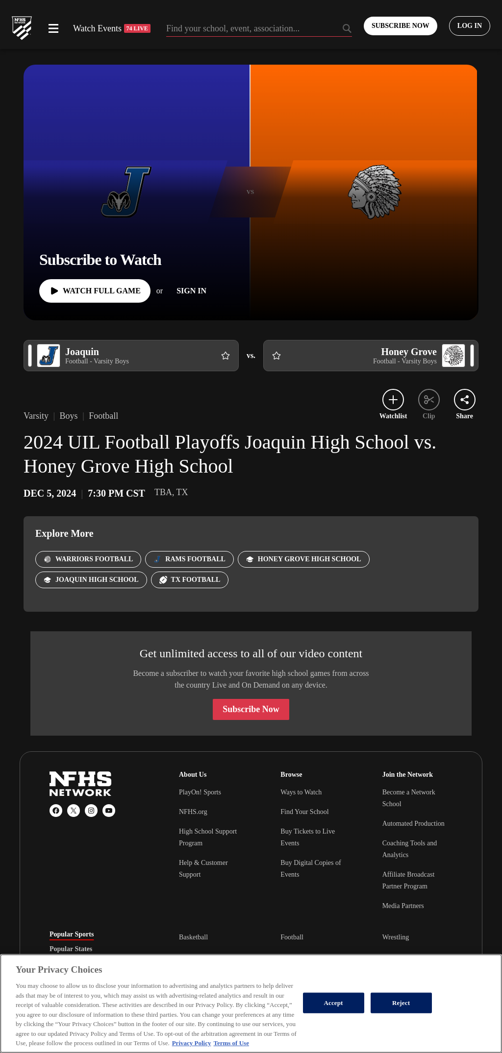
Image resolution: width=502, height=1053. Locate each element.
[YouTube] (108, 810)
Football (291, 937)
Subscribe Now (251, 709)
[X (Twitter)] (73, 810)
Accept (333, 1002)
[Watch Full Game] (95, 291)
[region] (251, 1003)
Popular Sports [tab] (72, 934)
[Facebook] (56, 810)
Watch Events (112, 28)
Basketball (193, 937)
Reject (401, 1002)
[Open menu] (53, 28)
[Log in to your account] (469, 26)
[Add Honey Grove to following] (276, 355)
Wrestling (395, 937)
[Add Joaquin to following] (225, 355)
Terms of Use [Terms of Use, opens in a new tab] (231, 1043)
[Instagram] (91, 810)
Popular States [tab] (71, 949)
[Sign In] (191, 291)
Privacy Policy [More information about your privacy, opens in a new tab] (191, 1043)
